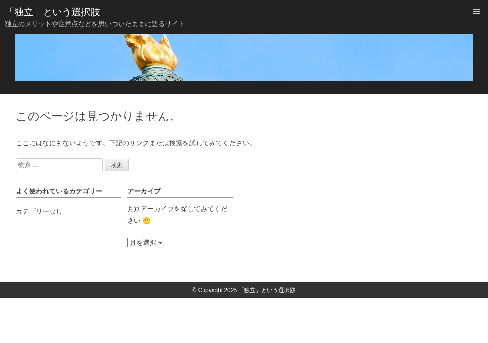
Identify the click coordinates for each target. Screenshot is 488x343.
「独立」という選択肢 (52, 12)
